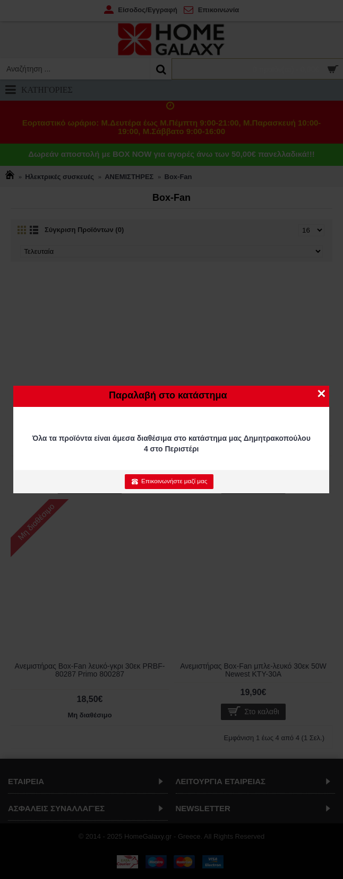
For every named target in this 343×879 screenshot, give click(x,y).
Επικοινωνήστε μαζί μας (169, 481)
